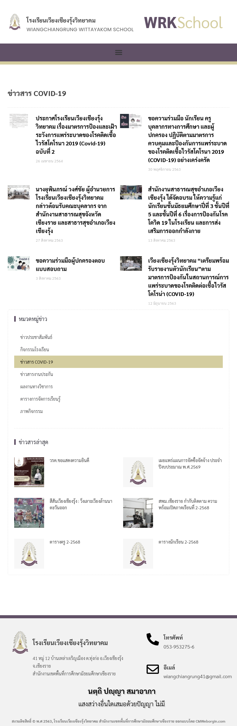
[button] (118, 52)
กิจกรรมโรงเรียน (34, 349)
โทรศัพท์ (173, 637)
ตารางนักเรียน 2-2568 (178, 541)
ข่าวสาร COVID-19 (36, 362)
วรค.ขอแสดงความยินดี (69, 460)
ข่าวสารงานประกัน (36, 374)
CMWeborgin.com (210, 721)
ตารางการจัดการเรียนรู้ (40, 399)
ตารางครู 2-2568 (65, 541)
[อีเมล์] (153, 669)
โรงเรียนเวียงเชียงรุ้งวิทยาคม (61, 20)
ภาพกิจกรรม (31, 411)
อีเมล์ (169, 667)
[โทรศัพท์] (153, 639)
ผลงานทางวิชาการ (36, 386)
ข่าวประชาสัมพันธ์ (36, 337)
